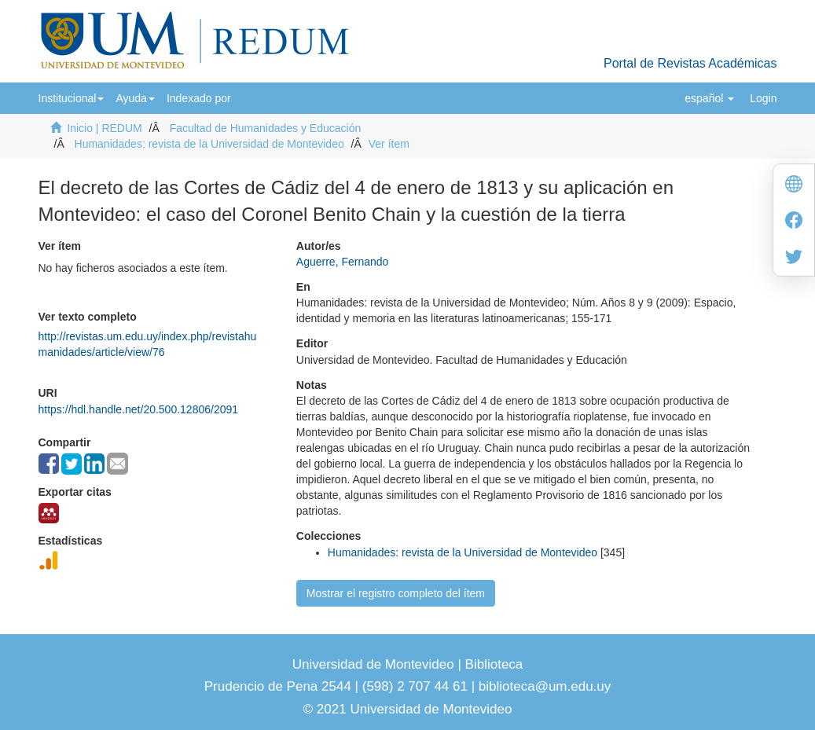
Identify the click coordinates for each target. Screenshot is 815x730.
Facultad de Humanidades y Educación (266, 128)
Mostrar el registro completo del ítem (396, 593)
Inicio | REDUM (104, 128)
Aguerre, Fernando (342, 261)
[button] (72, 98)
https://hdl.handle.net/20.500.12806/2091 (139, 409)
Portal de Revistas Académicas (690, 63)
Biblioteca (492, 664)
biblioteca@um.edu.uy (545, 686)
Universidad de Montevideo (375, 664)
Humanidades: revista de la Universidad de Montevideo (209, 144)
